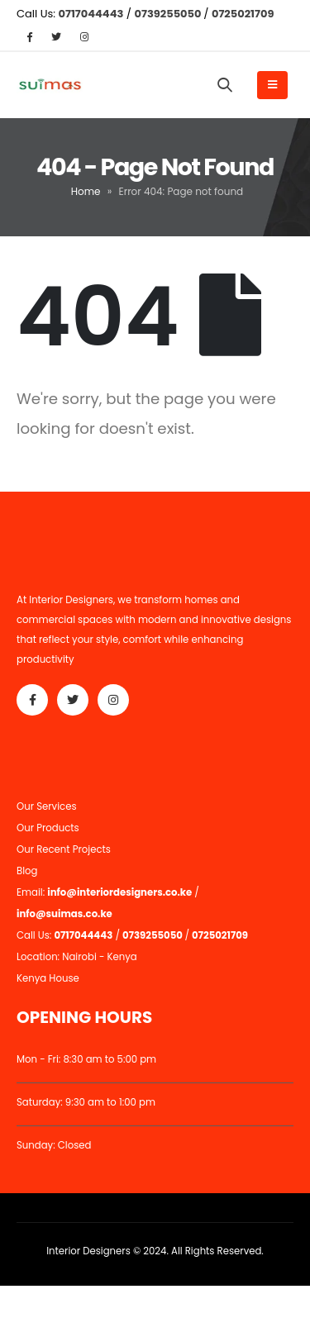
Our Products (48, 828)
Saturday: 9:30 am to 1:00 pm (86, 1102)
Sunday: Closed (54, 1145)
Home (86, 191)
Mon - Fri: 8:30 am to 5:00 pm (86, 1059)
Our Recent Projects (64, 849)
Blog (27, 871)
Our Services (47, 806)
